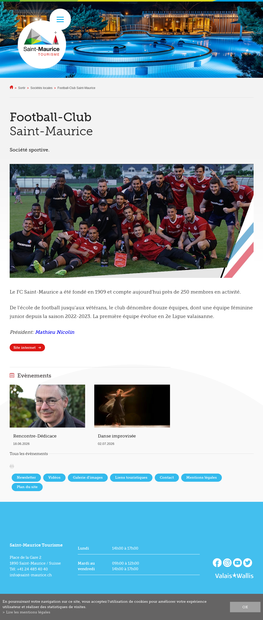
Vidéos (54, 477)
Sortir (21, 88)
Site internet (24, 347)
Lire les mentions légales (28, 612)
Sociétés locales (41, 88)
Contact (167, 477)
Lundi (83, 548)
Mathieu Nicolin (54, 332)
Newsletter (26, 477)
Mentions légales (201, 477)
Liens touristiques (131, 477)
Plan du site (27, 487)
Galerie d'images (88, 477)
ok (245, 607)
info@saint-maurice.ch (31, 575)
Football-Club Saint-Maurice (76, 88)
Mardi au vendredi (86, 566)
